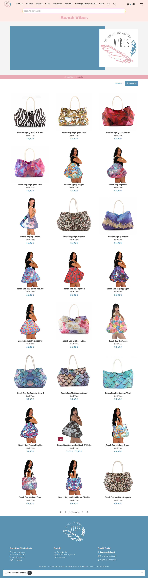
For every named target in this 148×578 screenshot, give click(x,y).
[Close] (142, 572)
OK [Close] (30, 573)
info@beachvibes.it (107, 552)
